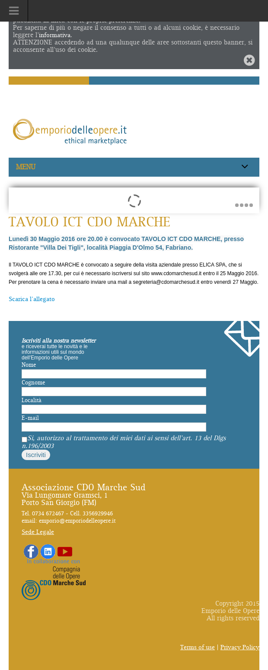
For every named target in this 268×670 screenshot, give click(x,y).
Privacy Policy (239, 647)
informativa (54, 35)
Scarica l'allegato (32, 299)
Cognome (33, 383)
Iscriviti (36, 454)
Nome (29, 365)
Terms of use (197, 647)
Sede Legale (38, 532)
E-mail (30, 418)
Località (31, 400)
